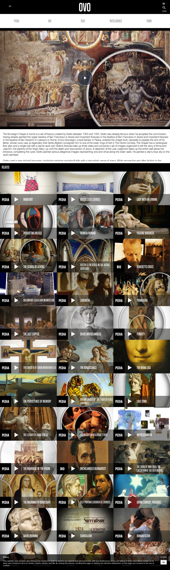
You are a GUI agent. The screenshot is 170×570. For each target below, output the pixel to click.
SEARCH (164, 11)
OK (164, 562)
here (54, 563)
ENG (164, 3)
